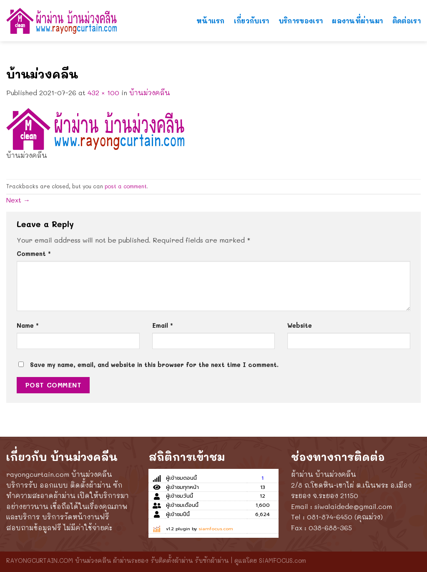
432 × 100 (103, 92)
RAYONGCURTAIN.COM (39, 560)
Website (299, 325)
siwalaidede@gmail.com (353, 506)
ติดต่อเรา (406, 16)
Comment (34, 254)
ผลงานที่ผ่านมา (357, 16)
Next (18, 199)
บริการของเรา (301, 16)
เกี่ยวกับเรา (251, 16)
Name (28, 325)
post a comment (126, 186)
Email (162, 325)
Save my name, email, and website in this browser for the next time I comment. (154, 365)
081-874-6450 (329, 516)
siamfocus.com (215, 528)
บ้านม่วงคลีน (149, 92)
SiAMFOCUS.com (282, 560)
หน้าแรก (210, 16)
